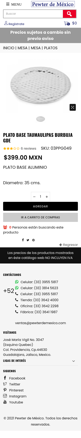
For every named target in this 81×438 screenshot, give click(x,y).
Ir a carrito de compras (40, 217)
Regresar (68, 244)
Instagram (15, 396)
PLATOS (51, 48)
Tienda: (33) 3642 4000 (36, 300)
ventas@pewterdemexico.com (40, 323)
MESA (24, 48)
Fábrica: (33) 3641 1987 (36, 312)
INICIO (10, 48)
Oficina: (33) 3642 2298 (37, 306)
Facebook (14, 378)
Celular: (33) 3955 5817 (36, 282)
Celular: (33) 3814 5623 (36, 288)
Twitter (11, 384)
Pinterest (13, 390)
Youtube (13, 402)
